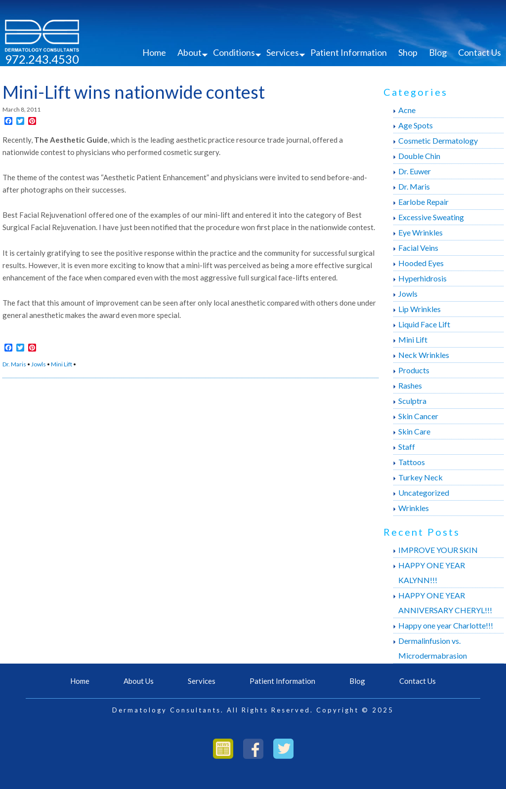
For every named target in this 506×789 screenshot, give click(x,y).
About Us (139, 680)
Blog (438, 52)
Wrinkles (413, 508)
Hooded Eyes (421, 263)
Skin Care (414, 431)
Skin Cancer (418, 416)
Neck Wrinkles (423, 354)
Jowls (38, 364)
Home (154, 52)
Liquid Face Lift (424, 324)
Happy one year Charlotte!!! (445, 625)
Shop (408, 52)
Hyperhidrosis (422, 278)
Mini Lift (61, 364)
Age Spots (415, 125)
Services (282, 52)
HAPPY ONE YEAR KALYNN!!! (431, 572)
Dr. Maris (14, 364)
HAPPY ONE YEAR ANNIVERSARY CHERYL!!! (445, 603)
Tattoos (411, 462)
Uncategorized (423, 492)
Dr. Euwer (414, 171)
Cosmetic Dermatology (438, 140)
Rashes (410, 385)
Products (413, 370)
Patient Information (348, 52)
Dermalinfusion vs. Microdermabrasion (432, 648)
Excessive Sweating (431, 217)
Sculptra (412, 400)
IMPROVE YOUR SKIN (438, 549)
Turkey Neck (420, 477)
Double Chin (419, 155)
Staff (406, 446)
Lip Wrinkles (419, 309)
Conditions (234, 52)
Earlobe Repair (423, 201)
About (189, 52)
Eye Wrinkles (420, 232)
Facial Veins (418, 247)
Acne (407, 110)
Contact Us (479, 52)
